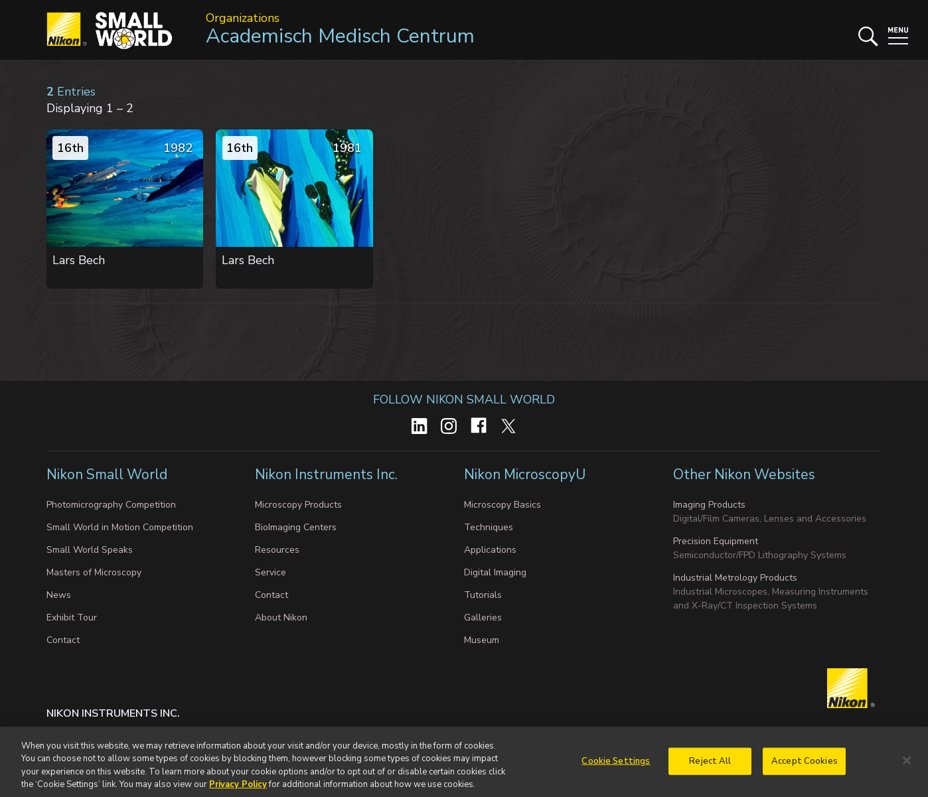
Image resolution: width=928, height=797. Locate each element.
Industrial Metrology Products (735, 577)
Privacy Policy (238, 790)
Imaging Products (709, 504)
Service (270, 572)
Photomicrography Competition (111, 504)
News (58, 595)
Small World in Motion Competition (119, 527)
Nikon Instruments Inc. (328, 474)
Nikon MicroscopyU (524, 474)
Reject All (710, 766)
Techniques (488, 527)
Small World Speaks (89, 549)
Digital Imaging (495, 572)
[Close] (906, 765)
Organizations (242, 18)
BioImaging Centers (296, 527)
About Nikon (281, 617)
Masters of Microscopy (93, 572)
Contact (63, 640)
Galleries (483, 617)
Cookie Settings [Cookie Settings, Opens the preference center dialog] (615, 766)
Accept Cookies (804, 766)
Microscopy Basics (502, 504)
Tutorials (483, 595)
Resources (277, 549)
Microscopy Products (298, 504)
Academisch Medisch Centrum (340, 36)
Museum (481, 640)
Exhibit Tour (71, 617)
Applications (490, 549)
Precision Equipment (715, 541)
